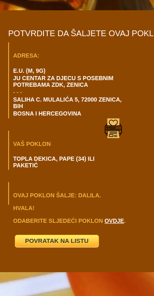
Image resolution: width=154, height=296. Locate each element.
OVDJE (114, 220)
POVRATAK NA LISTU (57, 240)
